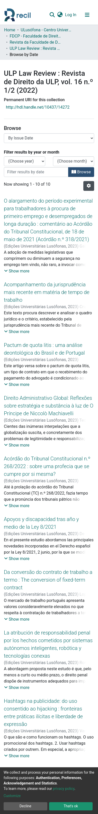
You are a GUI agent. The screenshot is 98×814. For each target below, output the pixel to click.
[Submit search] (52, 15)
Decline (25, 806)
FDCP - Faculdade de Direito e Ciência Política (35, 36)
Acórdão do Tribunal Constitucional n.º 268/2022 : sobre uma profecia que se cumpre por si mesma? (47, 466)
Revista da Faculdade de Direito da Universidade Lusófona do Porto (35, 42)
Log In (71, 14)
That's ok (71, 806)
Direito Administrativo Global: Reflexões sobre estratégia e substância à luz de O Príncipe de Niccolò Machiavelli (48, 406)
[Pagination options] (88, 186)
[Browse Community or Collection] (49, 138)
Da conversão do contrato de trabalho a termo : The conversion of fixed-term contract (48, 580)
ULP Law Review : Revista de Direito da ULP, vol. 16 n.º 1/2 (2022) (35, 48)
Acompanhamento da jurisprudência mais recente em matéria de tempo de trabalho (47, 292)
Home (9, 29)
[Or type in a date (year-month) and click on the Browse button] (36, 172)
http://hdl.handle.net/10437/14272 (37, 107)
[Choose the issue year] (24, 161)
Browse (81, 171)
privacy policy (63, 789)
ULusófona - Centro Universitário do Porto (46, 29)
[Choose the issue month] (73, 161)
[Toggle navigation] (87, 15)
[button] (60, 15)
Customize (12, 796)
